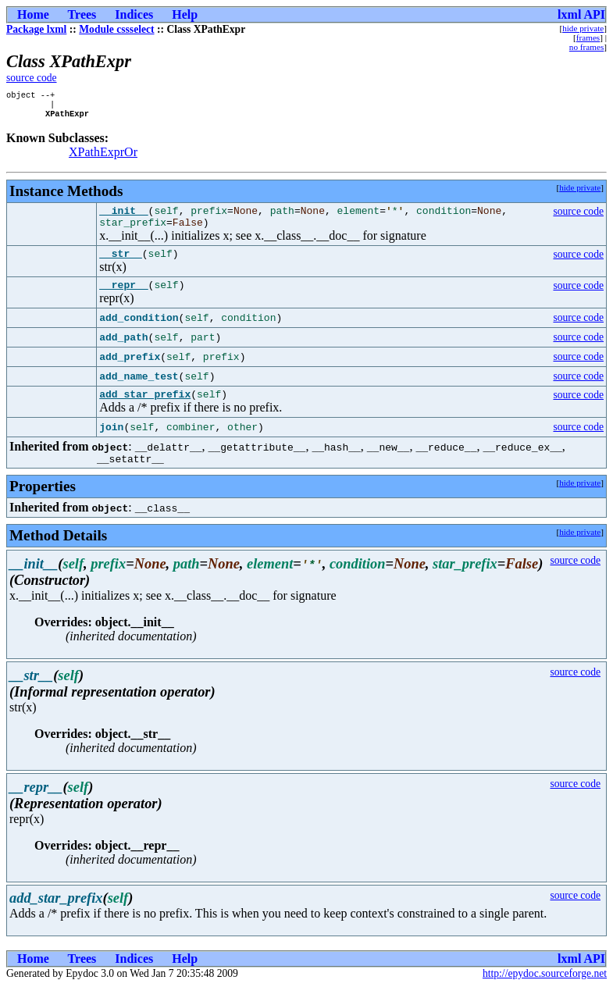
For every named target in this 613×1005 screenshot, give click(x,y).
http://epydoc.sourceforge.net (545, 992)
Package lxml (36, 29)
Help (185, 14)
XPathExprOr (103, 156)
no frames (586, 47)
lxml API (581, 14)
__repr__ (123, 298)
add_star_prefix (145, 410)
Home (33, 14)
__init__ (123, 217)
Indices (134, 14)
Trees (82, 14)
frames (588, 37)
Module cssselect (116, 29)
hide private (583, 28)
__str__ (120, 265)
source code (31, 78)
